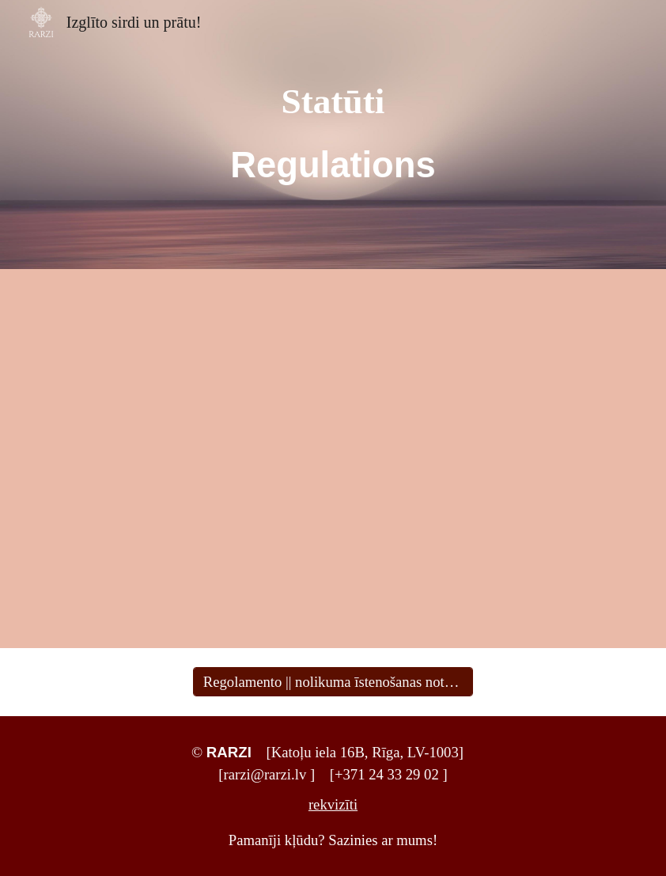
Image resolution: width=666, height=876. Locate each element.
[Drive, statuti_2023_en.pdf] (480, 458)
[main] (333, 134)
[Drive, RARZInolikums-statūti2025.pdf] (185, 458)
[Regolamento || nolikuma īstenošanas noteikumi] (333, 681)
